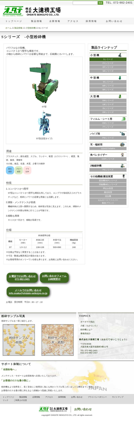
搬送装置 (108, 192)
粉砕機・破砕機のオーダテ (13, 11)
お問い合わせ (76, 397)
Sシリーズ (108, 59)
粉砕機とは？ (86, 329)
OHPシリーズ (108, 159)
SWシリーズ (108, 100)
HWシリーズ (108, 123)
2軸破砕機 (95, 165)
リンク (5, 400)
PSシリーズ (108, 170)
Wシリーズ (108, 82)
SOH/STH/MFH (108, 148)
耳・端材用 (96, 144)
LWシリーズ (108, 104)
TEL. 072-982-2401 (119, 2)
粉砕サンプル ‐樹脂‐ (18, 340)
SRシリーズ (107, 71)
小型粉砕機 (30, 28)
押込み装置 (108, 188)
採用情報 (62, 397)
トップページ (8, 397)
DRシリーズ (108, 112)
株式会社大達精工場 (60, 409)
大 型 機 (94, 96)
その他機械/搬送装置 (101, 176)
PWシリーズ (108, 138)
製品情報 (18, 28)
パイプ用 (95, 133)
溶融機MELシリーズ (108, 184)
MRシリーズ (108, 86)
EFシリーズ (108, 67)
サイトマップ (117, 397)
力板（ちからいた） (89, 325)
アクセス (49, 397)
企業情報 (55, 21)
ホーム (8, 28)
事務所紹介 (85, 333)
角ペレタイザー (98, 154)
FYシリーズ (108, 63)
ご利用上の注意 (20, 400)
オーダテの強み (87, 322)
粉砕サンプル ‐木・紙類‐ (57, 340)
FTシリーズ (108, 127)
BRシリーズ (107, 89)
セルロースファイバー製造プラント (108, 201)
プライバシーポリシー (97, 397)
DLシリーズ (108, 108)
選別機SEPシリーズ (108, 180)
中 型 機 (94, 77)
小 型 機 (94, 55)
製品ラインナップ (104, 47)
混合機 (108, 196)
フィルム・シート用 (101, 118)
